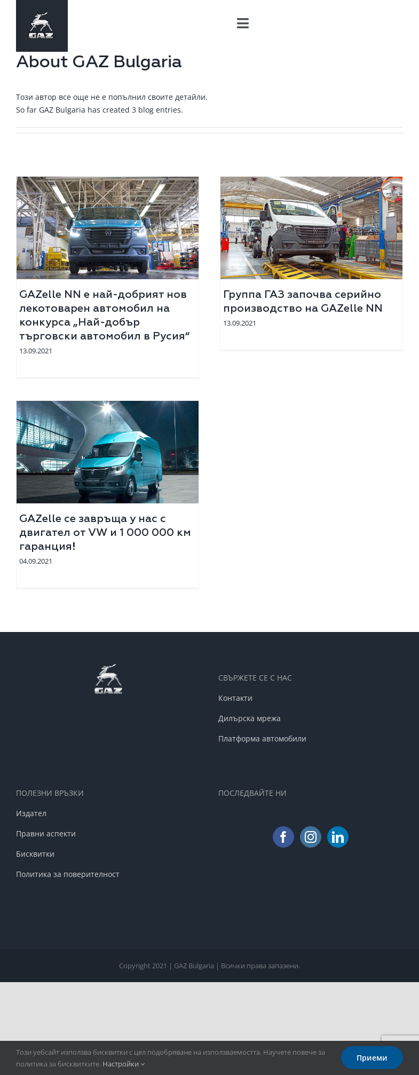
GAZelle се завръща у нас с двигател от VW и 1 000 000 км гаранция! (105, 532)
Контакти (235, 698)
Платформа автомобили (262, 738)
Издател (31, 813)
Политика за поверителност (68, 874)
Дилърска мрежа (249, 718)
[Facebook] (283, 837)
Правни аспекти (46, 833)
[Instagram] (310, 837)
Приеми (372, 1058)
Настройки (123, 1064)
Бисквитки (35, 854)
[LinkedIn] (338, 837)
